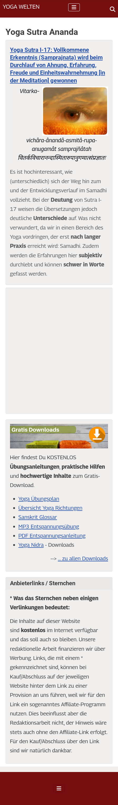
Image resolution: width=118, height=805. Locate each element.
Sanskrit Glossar (37, 517)
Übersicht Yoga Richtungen (50, 508)
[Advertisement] (59, 350)
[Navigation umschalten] (74, 7)
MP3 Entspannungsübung (48, 526)
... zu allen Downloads (83, 558)
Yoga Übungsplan (38, 498)
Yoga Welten (21, 6)
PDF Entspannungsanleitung (52, 535)
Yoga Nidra (31, 544)
